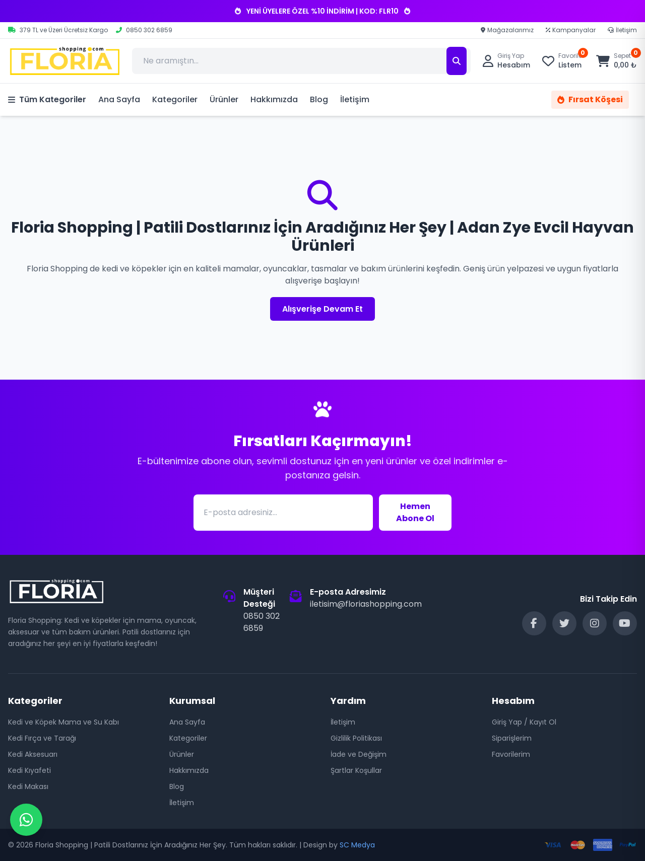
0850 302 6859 (261, 622)
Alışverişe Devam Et (322, 309)
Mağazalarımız (507, 30)
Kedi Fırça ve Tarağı (42, 738)
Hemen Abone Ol (415, 512)
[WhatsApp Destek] (26, 820)
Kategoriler (175, 99)
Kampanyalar (571, 30)
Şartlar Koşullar (356, 770)
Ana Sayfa (119, 99)
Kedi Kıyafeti (29, 770)
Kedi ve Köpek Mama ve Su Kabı (63, 722)
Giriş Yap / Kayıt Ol (524, 722)
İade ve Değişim (358, 754)
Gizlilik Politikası (356, 738)
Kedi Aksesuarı (32, 754)
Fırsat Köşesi (590, 99)
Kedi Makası (28, 786)
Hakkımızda (274, 99)
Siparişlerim (512, 738)
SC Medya (357, 845)
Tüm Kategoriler (47, 99)
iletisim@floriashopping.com (366, 604)
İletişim (622, 30)
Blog (319, 99)
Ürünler (224, 99)
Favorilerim (511, 754)
